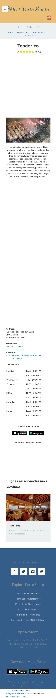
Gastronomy (23, 32)
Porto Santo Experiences (28, 598)
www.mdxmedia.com (15, 696)
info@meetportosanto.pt (17, 693)
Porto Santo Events (28, 609)
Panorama (14, 525)
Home (10, 32)
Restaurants (39, 32)
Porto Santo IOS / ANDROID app (28, 619)
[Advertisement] (28, 84)
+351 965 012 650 (14, 346)
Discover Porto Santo (28, 593)
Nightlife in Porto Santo (28, 614)
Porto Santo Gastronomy (28, 603)
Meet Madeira (38, 685)
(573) (38, 51)
